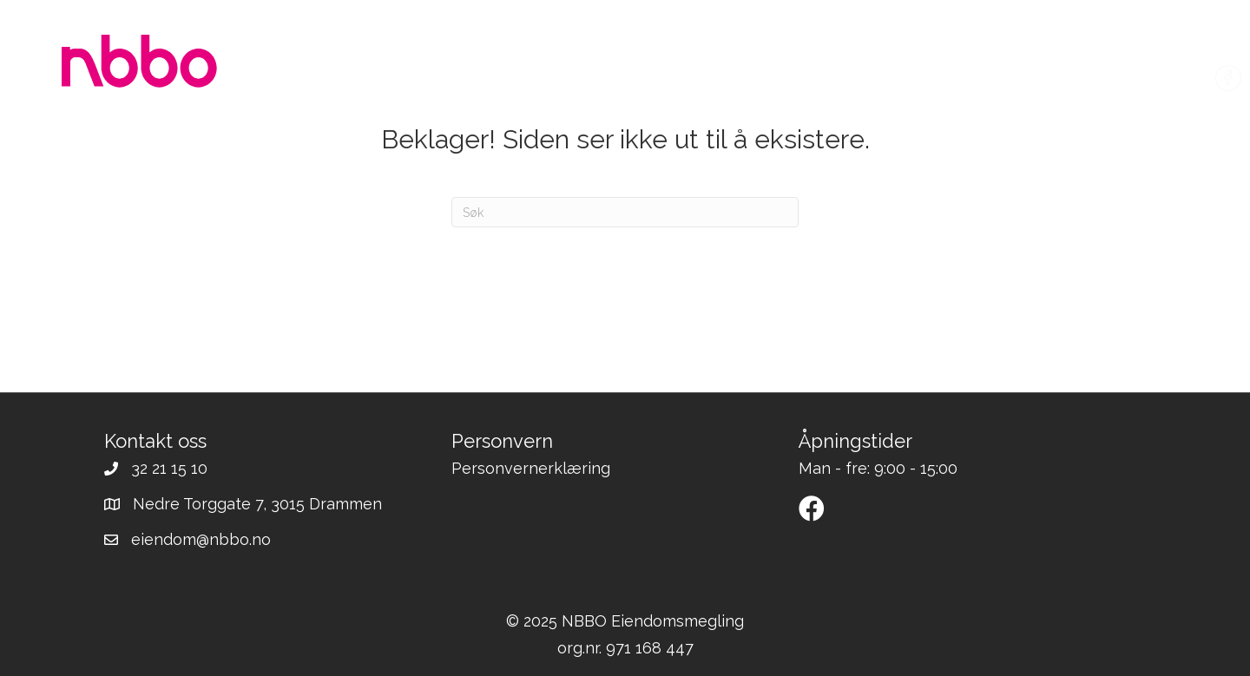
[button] (812, 509)
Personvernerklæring (530, 468)
